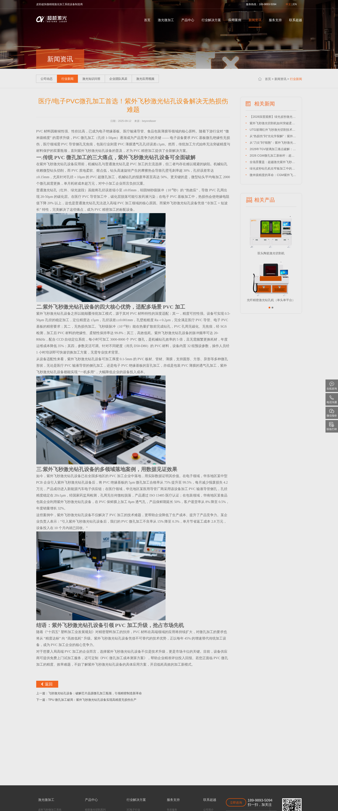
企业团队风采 (118, 78)
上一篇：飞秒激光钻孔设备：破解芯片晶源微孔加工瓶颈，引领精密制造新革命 (89, 693)
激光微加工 (166, 20)
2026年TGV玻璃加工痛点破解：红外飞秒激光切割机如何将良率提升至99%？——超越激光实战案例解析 (273, 149)
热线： (255, 4)
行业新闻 (296, 79)
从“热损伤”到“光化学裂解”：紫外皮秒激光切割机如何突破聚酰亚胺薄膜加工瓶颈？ (273, 136)
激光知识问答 (91, 78)
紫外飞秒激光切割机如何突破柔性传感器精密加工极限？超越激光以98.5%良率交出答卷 (273, 123)
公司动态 (47, 78)
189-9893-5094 (260, 800)
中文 (288, 4)
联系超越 (295, 20)
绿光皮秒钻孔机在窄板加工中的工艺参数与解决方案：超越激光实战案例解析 (273, 168)
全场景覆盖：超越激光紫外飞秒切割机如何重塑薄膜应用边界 (273, 162)
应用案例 (234, 20)
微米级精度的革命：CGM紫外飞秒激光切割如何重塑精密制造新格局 (273, 175)
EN (295, 4)
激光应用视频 (145, 78)
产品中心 (187, 20)
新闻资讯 (255, 20)
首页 (147, 20)
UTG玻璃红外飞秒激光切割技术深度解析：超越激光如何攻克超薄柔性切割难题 (273, 129)
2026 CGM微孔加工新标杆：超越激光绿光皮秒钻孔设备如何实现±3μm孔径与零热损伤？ (273, 155)
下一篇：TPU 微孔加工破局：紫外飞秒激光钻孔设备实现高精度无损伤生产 (86, 699)
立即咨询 (236, 802)
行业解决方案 (211, 20)
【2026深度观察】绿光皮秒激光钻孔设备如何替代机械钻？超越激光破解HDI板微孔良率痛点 (273, 116)
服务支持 (275, 20)
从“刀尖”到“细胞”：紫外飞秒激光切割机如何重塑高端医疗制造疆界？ (273, 142)
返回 (49, 684)
